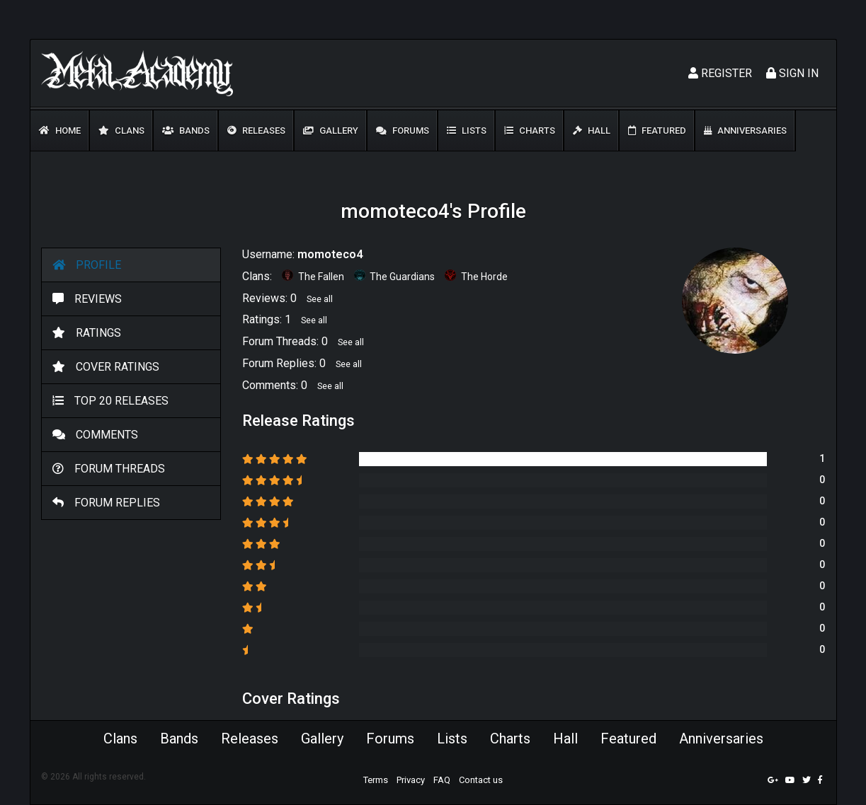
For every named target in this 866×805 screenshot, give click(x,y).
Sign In (792, 73)
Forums (402, 130)
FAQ (441, 780)
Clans (121, 130)
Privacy (411, 780)
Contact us (481, 780)
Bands (186, 130)
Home (60, 130)
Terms (375, 780)
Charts (529, 130)
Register (720, 73)
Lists (466, 130)
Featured (657, 130)
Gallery (330, 130)
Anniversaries (745, 130)
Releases (256, 130)
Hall (591, 130)
